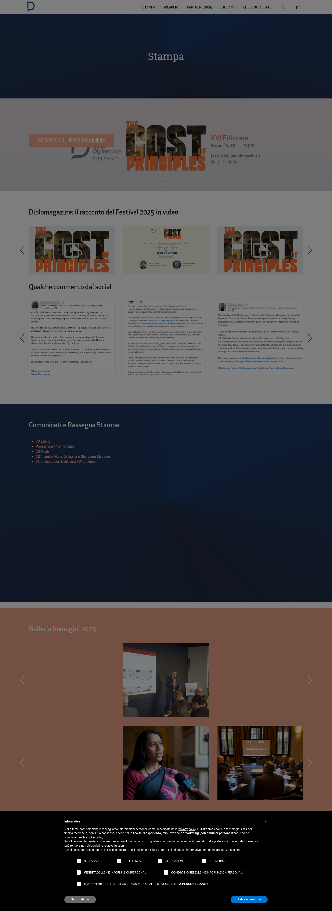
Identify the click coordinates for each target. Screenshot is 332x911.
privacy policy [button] (187, 829)
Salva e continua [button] (249, 899)
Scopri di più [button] (80, 899)
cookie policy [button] (94, 837)
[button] (265, 821)
